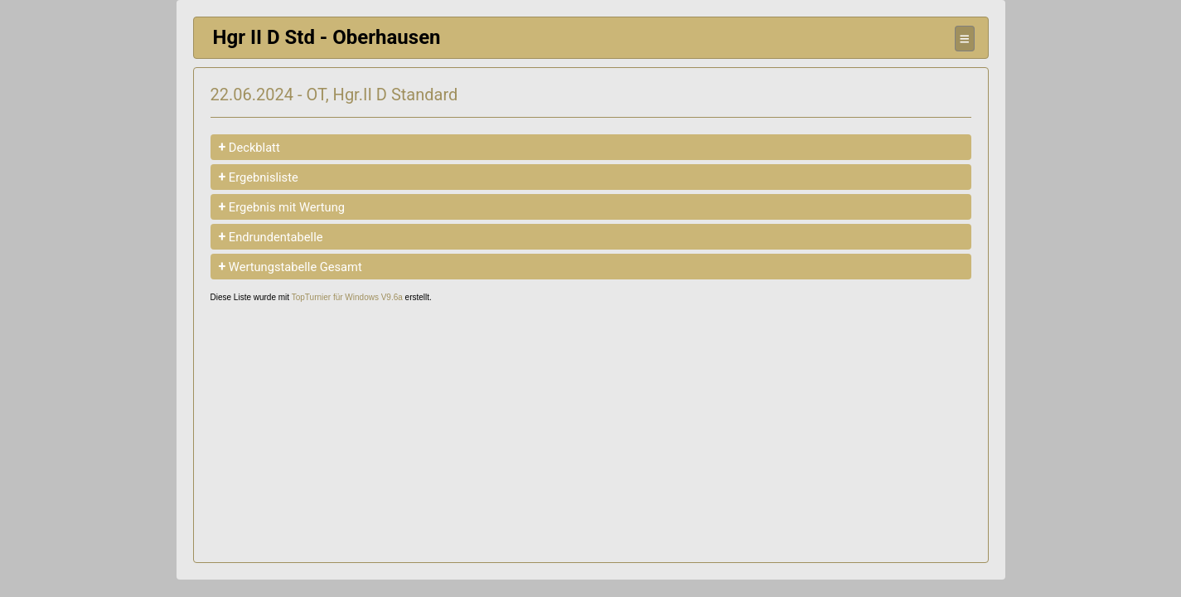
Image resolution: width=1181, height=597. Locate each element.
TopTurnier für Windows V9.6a (347, 297)
